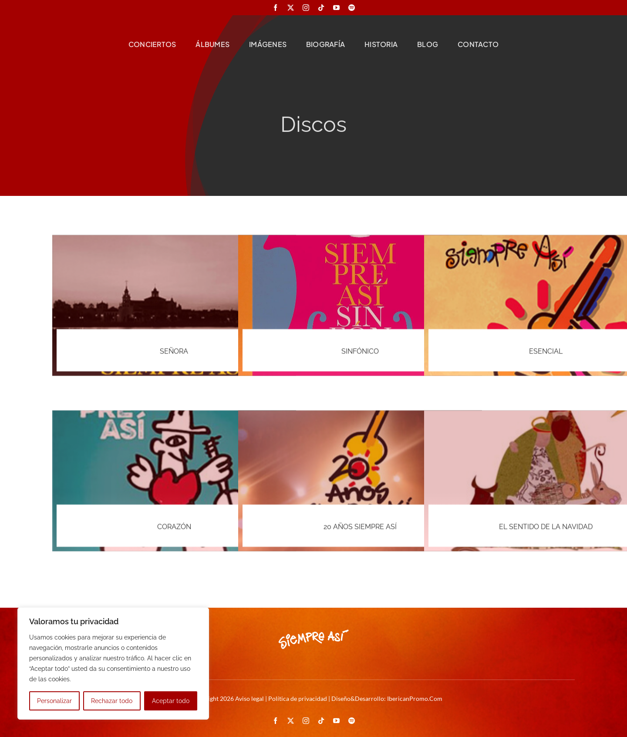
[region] (113, 663)
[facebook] (275, 7)
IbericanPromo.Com (414, 698)
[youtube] (336, 7)
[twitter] (290, 7)
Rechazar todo (111, 700)
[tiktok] (321, 7)
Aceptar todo (170, 700)
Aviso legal (249, 698)
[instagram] (306, 7)
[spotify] (351, 7)
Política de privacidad (297, 698)
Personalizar (54, 700)
